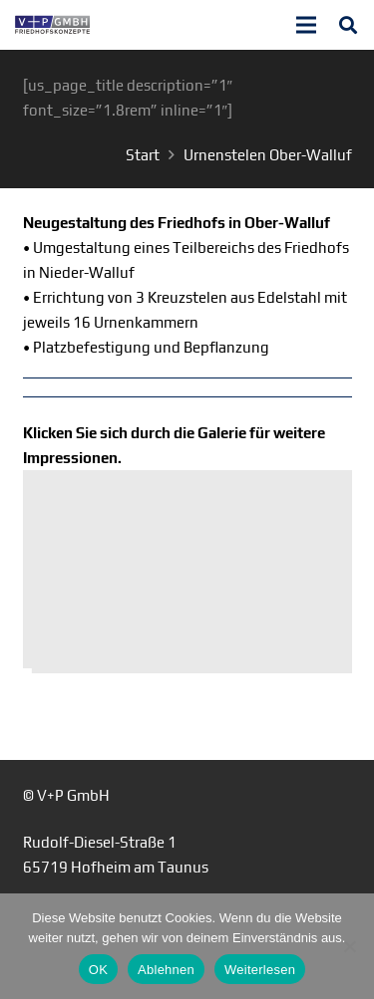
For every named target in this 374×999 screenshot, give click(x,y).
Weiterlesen (259, 969)
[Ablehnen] (349, 946)
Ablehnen (166, 969)
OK (98, 969)
